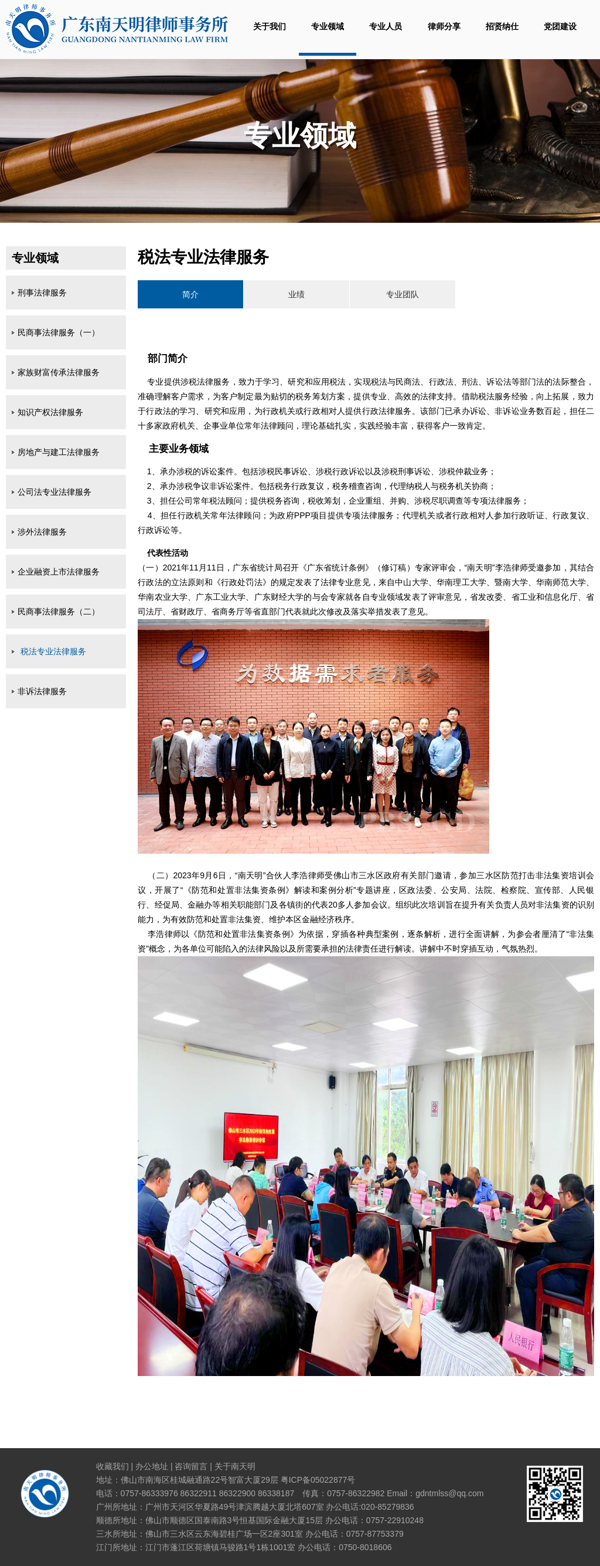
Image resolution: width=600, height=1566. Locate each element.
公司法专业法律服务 (54, 492)
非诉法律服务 (42, 691)
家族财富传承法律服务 (59, 372)
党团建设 (560, 26)
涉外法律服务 (42, 531)
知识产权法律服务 (50, 412)
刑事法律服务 (42, 292)
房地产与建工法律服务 (59, 452)
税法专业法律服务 (53, 651)
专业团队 (402, 294)
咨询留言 (191, 1466)
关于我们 (269, 26)
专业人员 (385, 26)
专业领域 (327, 26)
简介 (190, 294)
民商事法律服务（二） (59, 611)
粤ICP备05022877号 (318, 1480)
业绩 (296, 294)
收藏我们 (112, 1466)
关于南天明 (234, 1466)
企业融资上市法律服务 (59, 571)
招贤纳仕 (502, 26)
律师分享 (444, 26)
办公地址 (151, 1466)
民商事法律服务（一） (59, 332)
